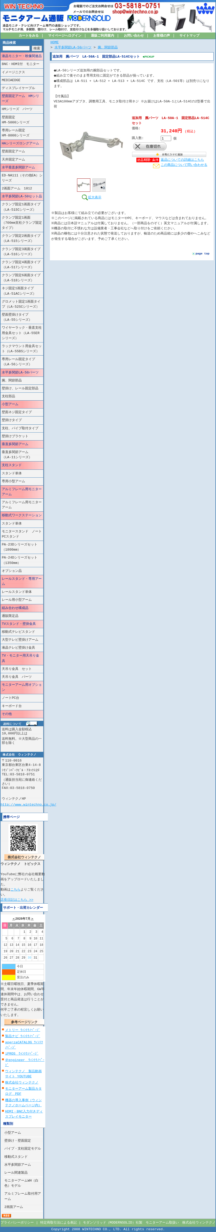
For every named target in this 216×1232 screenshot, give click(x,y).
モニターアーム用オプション (22, 687)
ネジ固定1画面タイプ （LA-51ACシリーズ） (21, 291)
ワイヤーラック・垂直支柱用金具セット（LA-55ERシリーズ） (22, 333)
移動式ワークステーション (22, 515)
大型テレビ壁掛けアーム (20, 640)
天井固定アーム (13, 159)
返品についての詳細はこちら (182, 160)
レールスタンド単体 (17, 592)
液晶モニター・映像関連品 (22, 56)
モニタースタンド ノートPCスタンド (22, 534)
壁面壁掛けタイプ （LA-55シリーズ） (22, 317)
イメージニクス (13, 72)
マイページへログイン (64, 36)
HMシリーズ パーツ (17, 109)
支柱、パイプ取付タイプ (20, 428)
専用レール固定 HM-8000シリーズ (22, 133)
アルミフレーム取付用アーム (22, 1196)
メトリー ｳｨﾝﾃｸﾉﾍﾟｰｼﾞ (22, 1030)
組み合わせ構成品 (15, 608)
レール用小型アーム (17, 600)
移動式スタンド (16, 1156)
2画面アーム (13, 1207)
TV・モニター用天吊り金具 (20, 658)
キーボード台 (12, 706)
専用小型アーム (13, 481)
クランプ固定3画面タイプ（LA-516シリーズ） (21, 251)
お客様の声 (161, 36)
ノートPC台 (10, 698)
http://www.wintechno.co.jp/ (28, 804)
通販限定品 (10, 616)
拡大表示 (91, 197)
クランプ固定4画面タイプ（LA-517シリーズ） (21, 265)
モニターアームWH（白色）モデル (21, 1183)
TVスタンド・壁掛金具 (19, 624)
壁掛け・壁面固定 (17, 1141)
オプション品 (12, 571)
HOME (54, 42)
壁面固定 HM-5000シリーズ (22, 120)
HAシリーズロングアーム (20, 143)
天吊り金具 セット (17, 669)
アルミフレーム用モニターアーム (22, 492)
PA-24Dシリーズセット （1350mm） (22, 560)
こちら (15, 889)
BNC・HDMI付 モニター (20, 64)
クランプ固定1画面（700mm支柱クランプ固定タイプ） (22, 223)
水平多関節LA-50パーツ (20, 372)
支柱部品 (8, 396)
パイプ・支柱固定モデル (22, 1149)
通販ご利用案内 (102, 36)
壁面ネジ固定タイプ (17, 412)
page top (202, 259)
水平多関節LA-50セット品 (22, 196)
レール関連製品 (16, 1173)
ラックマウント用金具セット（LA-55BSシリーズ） (22, 349)
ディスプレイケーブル (18, 88)
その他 (7, 714)
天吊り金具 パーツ (17, 677)
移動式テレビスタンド (18, 632)
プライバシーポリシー (17, 1222)
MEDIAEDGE (11, 80)
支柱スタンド (12, 465)
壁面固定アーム (13, 151)
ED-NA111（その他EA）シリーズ (22, 178)
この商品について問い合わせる (184, 165)
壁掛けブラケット (15, 436)
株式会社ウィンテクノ (21, 1082)
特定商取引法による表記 (58, 1222)
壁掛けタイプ (12, 420)
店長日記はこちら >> (17, 899)
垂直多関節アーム (15, 444)
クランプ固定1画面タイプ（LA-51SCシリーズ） (21, 207)
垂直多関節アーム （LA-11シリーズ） (20, 455)
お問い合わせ (134, 36)
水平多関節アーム (17, 1165)
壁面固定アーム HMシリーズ (20, 99)
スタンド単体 (12, 473)
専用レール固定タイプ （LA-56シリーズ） (22, 362)
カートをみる (29, 36)
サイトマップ (189, 36)
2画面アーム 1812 (17, 188)
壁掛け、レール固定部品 (20, 388)
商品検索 (9, 43)
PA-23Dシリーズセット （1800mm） (22, 547)
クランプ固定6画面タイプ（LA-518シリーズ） (21, 278)
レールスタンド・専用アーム (22, 581)
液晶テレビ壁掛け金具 (18, 648)
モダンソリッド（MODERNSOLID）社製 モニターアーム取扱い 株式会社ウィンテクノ (149, 1222)
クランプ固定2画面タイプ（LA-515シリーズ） (21, 238)
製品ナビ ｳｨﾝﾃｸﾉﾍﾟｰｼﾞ (22, 1036)
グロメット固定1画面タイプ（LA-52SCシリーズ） (21, 304)
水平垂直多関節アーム (18, 167)
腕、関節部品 (12, 380)
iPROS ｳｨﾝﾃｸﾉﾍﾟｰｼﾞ (21, 1054)
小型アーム (10, 404)
